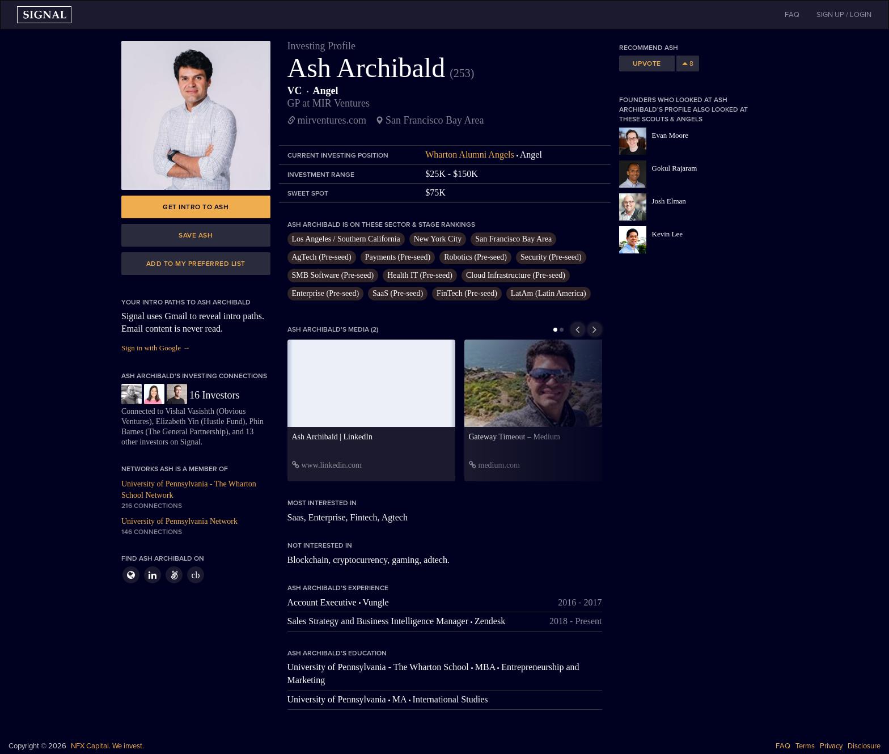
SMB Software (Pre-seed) (333, 275)
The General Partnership (187, 431)
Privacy (831, 746)
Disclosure (864, 746)
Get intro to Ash (195, 207)
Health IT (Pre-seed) (419, 275)
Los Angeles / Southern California (346, 239)
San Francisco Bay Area (513, 239)
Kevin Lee (667, 234)
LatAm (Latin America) (548, 293)
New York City (438, 239)
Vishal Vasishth (190, 411)
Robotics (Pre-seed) (475, 257)
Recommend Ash (648, 48)
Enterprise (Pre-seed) (325, 293)
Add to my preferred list (195, 264)
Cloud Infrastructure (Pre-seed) (515, 275)
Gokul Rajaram (674, 168)
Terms (805, 746)
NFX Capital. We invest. (107, 746)
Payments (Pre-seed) (397, 257)
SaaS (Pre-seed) (397, 293)
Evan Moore (670, 135)
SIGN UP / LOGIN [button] (843, 14)
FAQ (783, 746)
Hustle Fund (223, 421)
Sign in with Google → (155, 348)
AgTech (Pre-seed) (322, 257)
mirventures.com (332, 120)
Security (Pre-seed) (551, 257)
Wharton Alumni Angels (469, 154)
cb (195, 575)
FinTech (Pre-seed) (467, 293)
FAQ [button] (792, 14)
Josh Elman (669, 201)
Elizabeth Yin (177, 421)
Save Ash (196, 235)
